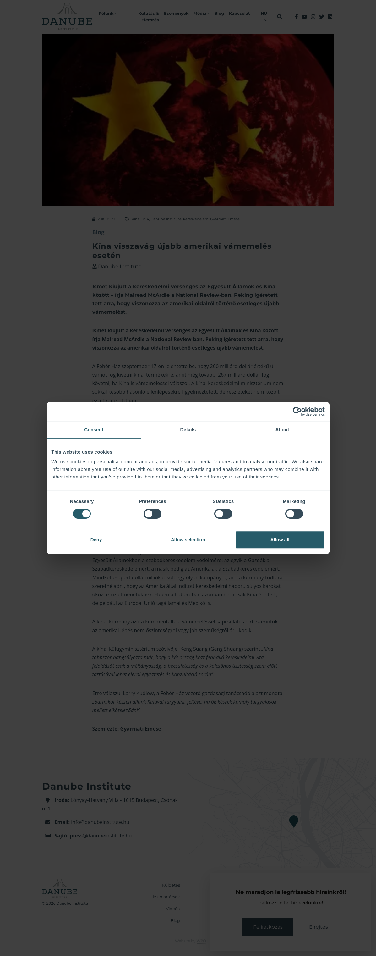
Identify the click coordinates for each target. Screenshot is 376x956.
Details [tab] (188, 429)
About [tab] (282, 429)
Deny (96, 539)
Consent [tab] (93, 429)
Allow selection (188, 539)
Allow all (280, 539)
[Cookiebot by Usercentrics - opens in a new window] (297, 411)
